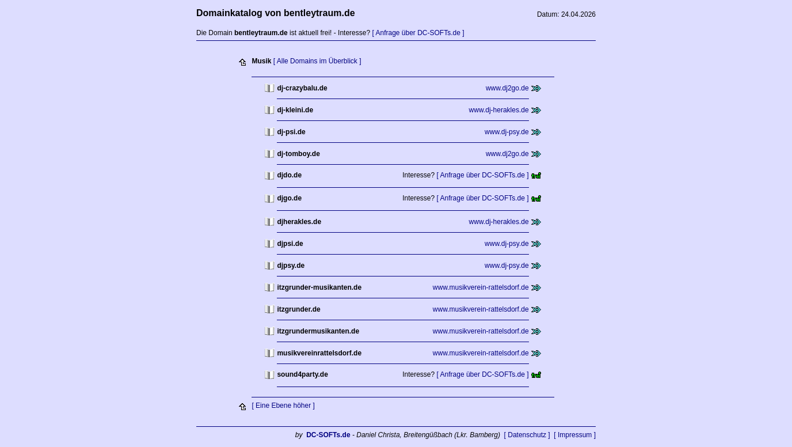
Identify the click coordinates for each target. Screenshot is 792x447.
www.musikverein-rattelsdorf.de (481, 287)
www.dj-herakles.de (499, 110)
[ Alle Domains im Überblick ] (317, 61)
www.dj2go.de (507, 88)
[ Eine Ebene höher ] (283, 405)
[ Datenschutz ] (527, 435)
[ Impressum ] (575, 435)
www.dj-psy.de (506, 132)
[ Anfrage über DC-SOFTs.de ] (418, 33)
